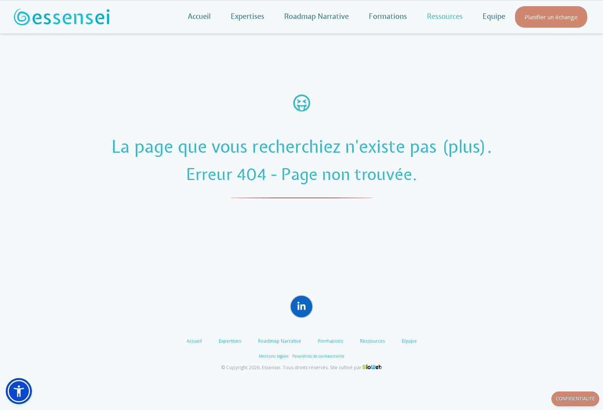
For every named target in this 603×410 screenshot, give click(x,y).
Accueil (199, 16)
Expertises (247, 16)
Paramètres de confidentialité (318, 356)
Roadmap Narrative (316, 16)
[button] (19, 391)
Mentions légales (273, 356)
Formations (388, 16)
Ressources (372, 341)
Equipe (494, 16)
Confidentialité (575, 399)
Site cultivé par (356, 367)
